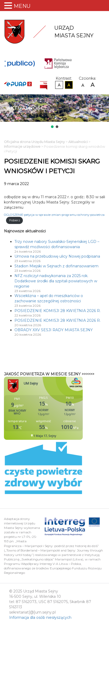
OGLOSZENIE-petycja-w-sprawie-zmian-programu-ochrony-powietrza (54, 215)
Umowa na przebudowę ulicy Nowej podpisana (57, 256)
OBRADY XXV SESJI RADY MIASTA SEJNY (53, 330)
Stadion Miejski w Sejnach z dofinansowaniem (56, 266)
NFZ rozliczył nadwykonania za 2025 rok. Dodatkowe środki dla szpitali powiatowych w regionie (55, 281)
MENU (22, 6)
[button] (52, 126)
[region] (54, 111)
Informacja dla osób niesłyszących (40, 617)
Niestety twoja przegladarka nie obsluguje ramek (56, 408)
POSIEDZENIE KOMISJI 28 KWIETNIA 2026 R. (57, 310)
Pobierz (14, 220)
